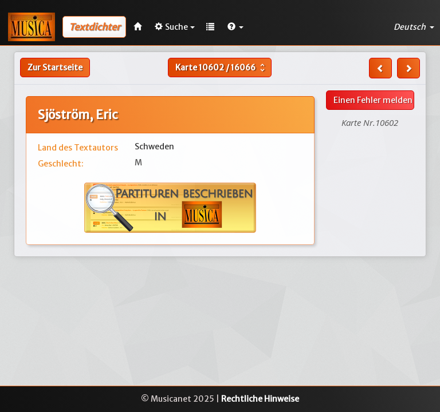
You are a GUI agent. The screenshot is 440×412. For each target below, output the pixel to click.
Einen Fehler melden (372, 100)
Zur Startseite (55, 67)
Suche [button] (175, 27)
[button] (235, 27)
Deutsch (414, 27)
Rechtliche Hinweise (260, 399)
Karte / (221, 67)
